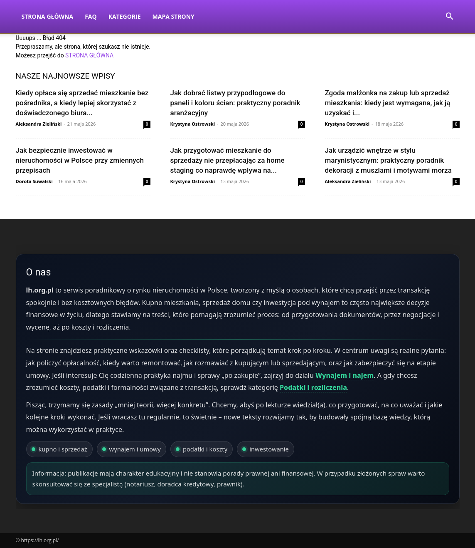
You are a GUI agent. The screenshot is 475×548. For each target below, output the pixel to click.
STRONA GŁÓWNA (89, 55)
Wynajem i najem (344, 375)
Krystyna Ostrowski (192, 124)
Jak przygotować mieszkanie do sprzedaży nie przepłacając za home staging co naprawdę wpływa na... (227, 160)
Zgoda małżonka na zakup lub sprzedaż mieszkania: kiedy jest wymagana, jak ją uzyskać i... (387, 103)
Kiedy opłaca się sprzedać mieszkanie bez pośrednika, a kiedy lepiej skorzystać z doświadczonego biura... (82, 103)
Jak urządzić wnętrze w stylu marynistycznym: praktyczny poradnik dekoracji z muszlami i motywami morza (388, 160)
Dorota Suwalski (34, 181)
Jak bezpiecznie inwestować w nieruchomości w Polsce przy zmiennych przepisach (80, 160)
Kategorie (124, 16)
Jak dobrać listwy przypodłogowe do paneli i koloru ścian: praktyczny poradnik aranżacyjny (235, 103)
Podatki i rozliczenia (313, 387)
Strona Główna (48, 16)
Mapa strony (173, 16)
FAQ (91, 16)
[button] (450, 17)
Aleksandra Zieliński (39, 124)
